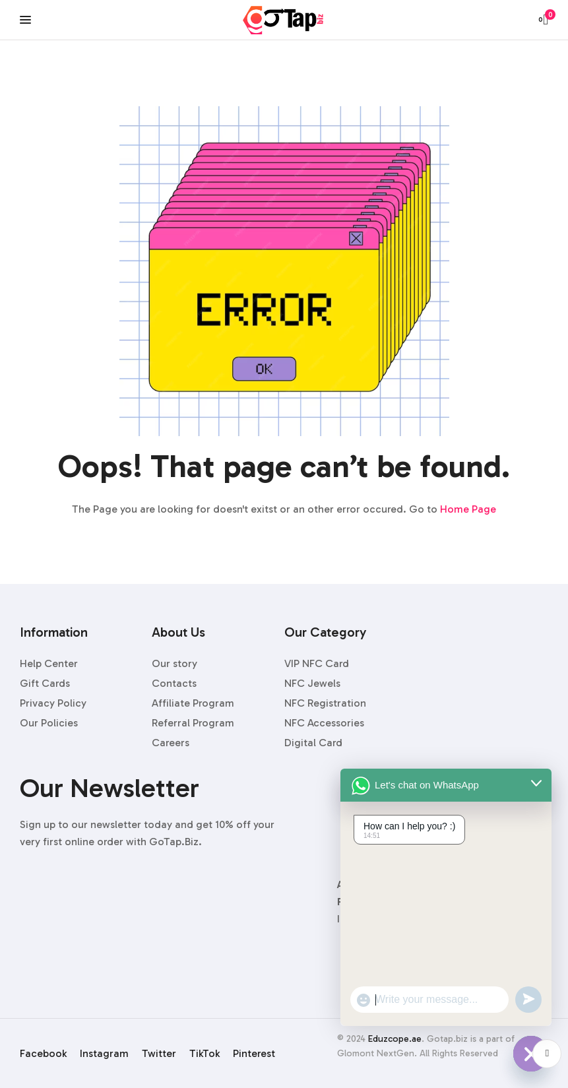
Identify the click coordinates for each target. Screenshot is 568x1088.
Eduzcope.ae (395, 1038)
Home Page (468, 509)
